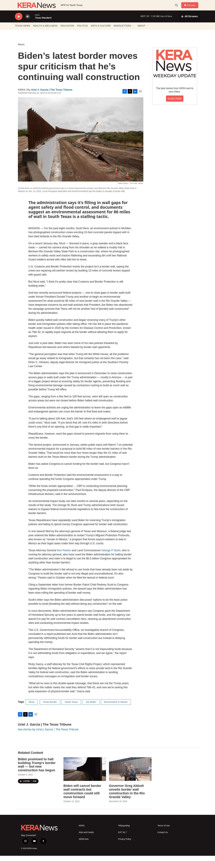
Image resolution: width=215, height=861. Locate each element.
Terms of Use (164, 831)
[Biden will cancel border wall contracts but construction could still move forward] (84, 774)
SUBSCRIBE (175, 104)
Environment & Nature (116, 707)
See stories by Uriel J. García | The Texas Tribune (48, 734)
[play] (18, 21)
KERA (82, 831)
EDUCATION (67, 31)
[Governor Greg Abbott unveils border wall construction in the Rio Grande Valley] (130, 774)
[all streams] (189, 22)
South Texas (71, 707)
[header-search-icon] (177, 8)
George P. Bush (111, 555)
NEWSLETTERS (122, 31)
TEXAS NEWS (22, 31)
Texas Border (50, 707)
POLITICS (82, 31)
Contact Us (163, 837)
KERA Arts (84, 844)
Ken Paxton (64, 555)
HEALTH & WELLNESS (45, 31)
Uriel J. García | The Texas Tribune (51, 95)
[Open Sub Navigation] (133, 31)
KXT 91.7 (122, 837)
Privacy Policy (124, 844)
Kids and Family (86, 837)
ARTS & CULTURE (101, 31)
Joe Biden (91, 707)
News (21, 49)
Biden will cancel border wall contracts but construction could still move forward (82, 796)
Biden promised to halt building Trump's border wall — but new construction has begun (37, 769)
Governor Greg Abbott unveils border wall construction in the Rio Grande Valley (127, 796)
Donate (192, 7)
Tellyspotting (124, 831)
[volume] (27, 21)
